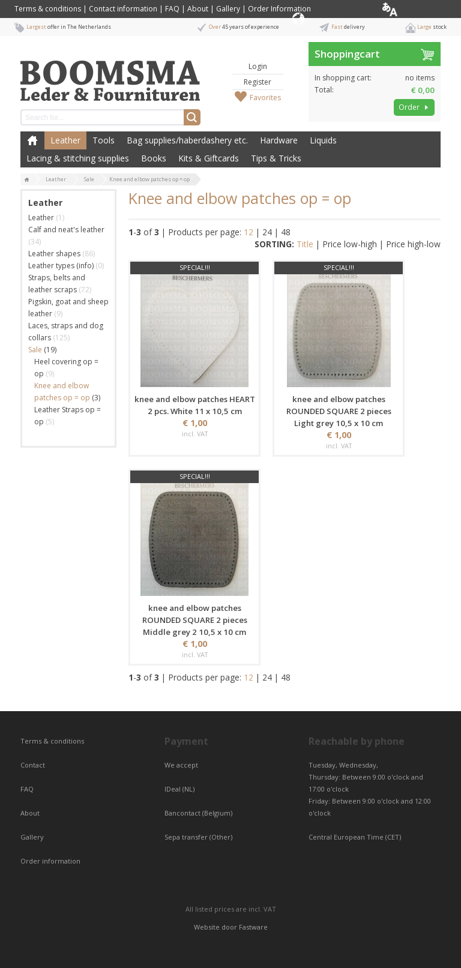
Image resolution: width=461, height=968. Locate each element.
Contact (33, 764)
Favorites (265, 97)
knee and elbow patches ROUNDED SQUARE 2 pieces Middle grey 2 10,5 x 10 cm (194, 620)
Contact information (123, 9)
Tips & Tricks (276, 158)
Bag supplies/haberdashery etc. (187, 140)
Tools (103, 140)
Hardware (279, 140)
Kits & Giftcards (208, 158)
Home (32, 140)
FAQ (172, 9)
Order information (50, 860)
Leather (65, 140)
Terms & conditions (47, 9)
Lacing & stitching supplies (77, 158)
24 (267, 232)
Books (153, 158)
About (197, 9)
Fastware (253, 926)
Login (258, 66)
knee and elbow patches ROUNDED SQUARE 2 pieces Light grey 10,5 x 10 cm (338, 411)
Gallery (228, 9)
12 (248, 232)
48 (286, 232)
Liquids (323, 140)
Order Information (279, 9)
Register (257, 82)
